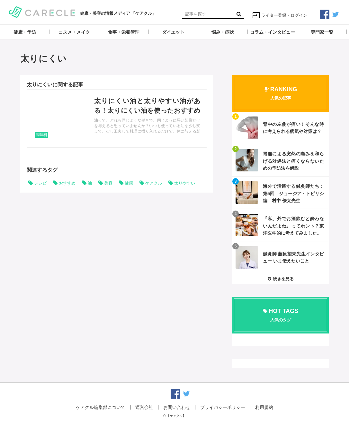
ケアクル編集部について (100, 407)
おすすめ (67, 183)
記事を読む (117, 118)
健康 (129, 183)
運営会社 (144, 407)
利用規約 (264, 407)
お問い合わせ (176, 407)
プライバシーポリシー (222, 407)
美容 (108, 183)
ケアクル (153, 183)
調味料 (41, 135)
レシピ (40, 183)
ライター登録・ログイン (279, 15)
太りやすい (184, 183)
